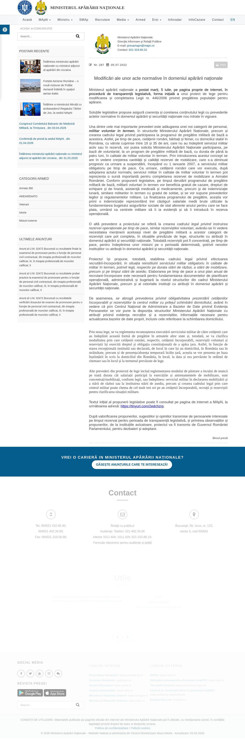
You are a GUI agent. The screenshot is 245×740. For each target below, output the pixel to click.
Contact (218, 19)
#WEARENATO (28, 196)
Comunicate (43, 28)
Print (221, 64)
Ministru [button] (64, 19)
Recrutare (102, 19)
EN (232, 19)
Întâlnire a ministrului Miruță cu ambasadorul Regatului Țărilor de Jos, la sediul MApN (62, 108)
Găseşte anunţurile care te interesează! (132, 464)
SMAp (83, 19)
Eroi (156, 19)
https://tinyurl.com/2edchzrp (142, 406)
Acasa (25, 28)
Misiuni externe (28, 220)
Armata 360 (26, 188)
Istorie (22, 212)
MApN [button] (45, 19)
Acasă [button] (27, 19)
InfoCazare (197, 19)
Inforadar (175, 19)
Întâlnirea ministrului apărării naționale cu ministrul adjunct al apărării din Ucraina (61, 65)
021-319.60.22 (138, 49)
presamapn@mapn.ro (140, 45)
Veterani (24, 204)
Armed (140, 19)
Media (123, 19)
